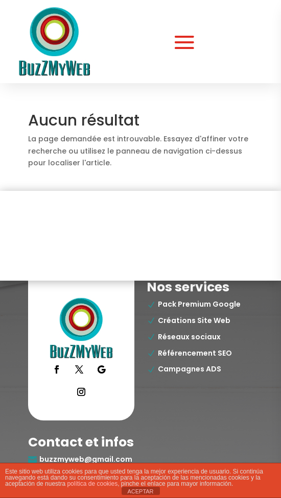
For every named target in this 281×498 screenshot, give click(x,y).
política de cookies (92, 483)
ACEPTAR (140, 491)
